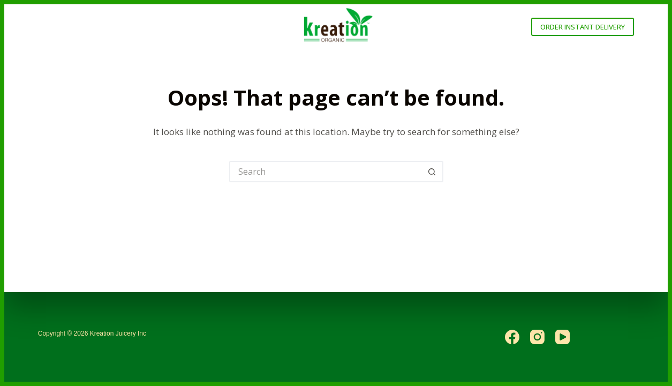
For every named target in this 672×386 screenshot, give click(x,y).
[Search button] (432, 171)
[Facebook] (512, 337)
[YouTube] (562, 337)
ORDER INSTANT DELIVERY (582, 27)
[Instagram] (537, 337)
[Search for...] (325, 171)
